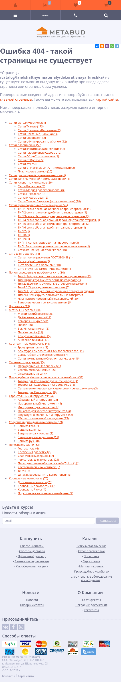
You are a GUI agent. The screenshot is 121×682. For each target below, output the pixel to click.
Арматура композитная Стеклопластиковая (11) (51, 351)
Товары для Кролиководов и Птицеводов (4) (48, 381)
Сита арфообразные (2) (34, 261)
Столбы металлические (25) (37, 370)
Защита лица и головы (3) (35, 433)
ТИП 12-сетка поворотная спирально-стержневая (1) (54, 246)
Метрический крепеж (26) (35, 314)
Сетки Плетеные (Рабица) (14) (38, 134)
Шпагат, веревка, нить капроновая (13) (44, 475)
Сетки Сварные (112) (32, 138)
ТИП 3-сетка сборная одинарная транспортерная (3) (53, 216)
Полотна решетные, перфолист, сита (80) (37, 272)
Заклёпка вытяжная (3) (33, 328)
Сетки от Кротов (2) (31, 160)
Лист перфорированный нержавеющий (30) (48, 299)
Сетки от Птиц (27, 164)
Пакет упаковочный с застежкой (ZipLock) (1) (48, 463)
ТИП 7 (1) (24, 231)
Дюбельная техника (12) (34, 317)
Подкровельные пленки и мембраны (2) (45, 493)
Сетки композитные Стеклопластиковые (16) (48, 358)
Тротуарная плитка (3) (33, 347)
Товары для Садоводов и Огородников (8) (46, 385)
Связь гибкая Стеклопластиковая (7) (43, 355)
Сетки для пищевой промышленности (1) (37, 175)
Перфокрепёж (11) (30, 332)
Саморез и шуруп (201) (33, 321)
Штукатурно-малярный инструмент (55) (45, 415)
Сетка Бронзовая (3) (31, 186)
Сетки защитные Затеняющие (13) (41, 149)
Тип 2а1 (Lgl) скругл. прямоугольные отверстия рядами (56, 291)
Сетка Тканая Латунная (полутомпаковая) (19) (49, 201)
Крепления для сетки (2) (34, 452)
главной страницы (16, 99)
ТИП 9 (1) (24, 239)
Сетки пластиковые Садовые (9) (39, 152)
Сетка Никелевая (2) (31, 194)
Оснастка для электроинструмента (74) (44, 411)
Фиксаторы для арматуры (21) (38, 459)
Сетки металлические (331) (27, 123)
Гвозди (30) (25, 325)
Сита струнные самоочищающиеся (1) (44, 269)
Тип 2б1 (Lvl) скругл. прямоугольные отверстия (50, 295)
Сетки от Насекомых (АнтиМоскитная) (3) (46, 168)
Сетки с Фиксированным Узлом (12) (42, 141)
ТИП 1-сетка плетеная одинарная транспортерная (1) (54, 209)
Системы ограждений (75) (26, 362)
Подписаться (108, 520)
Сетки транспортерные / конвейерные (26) (38, 205)
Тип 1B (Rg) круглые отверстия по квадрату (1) (49, 280)
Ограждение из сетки (32, 373)
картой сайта (106, 99)
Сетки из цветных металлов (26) (30, 182)
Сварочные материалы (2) (36, 456)
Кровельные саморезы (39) (36, 486)
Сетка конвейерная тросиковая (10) (42, 250)
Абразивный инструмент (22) (38, 400)
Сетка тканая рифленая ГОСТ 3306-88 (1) (45, 257)
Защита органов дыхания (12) (38, 437)
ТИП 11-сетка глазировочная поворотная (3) (48, 242)
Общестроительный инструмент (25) (43, 418)
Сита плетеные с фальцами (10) (39, 265)
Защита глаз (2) (28, 426)
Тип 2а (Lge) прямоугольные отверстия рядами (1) (52, 283)
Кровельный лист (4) (32, 489)
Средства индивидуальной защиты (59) (36, 422)
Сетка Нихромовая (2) (33, 197)
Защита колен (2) (29, 430)
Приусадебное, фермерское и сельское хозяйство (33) (46, 377)
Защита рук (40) (29, 441)
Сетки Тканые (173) (31, 126)
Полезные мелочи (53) (24, 445)
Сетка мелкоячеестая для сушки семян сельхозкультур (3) (58, 388)
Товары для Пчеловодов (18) (37, 392)
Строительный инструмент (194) (31, 396)
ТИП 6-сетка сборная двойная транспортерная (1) (52, 227)
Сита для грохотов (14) (24, 254)
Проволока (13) (19, 306)
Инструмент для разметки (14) (38, 407)
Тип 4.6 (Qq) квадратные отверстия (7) (43, 287)
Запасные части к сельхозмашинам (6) (44, 302)
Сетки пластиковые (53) (25, 145)
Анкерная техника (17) (33, 340)
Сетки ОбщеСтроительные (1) (38, 156)
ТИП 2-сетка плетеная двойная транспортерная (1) (52, 212)
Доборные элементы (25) (35, 482)
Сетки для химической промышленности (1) (39, 179)
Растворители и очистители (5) (39, 467)
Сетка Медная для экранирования (41, 190)
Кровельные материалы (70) (28, 478)
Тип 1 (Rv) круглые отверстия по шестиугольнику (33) (54, 276)
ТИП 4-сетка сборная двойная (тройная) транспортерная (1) (59, 220)
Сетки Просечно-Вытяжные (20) (39, 130)
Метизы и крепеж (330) (24, 310)
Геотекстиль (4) (28, 448)
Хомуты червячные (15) (34, 336)
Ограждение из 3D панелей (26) (39, 366)
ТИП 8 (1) (24, 235)
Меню (45, 15)
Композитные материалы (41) (29, 344)
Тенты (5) (24, 471)
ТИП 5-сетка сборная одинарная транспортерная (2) (53, 224)
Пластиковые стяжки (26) (35, 171)
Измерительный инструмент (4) (40, 403)
